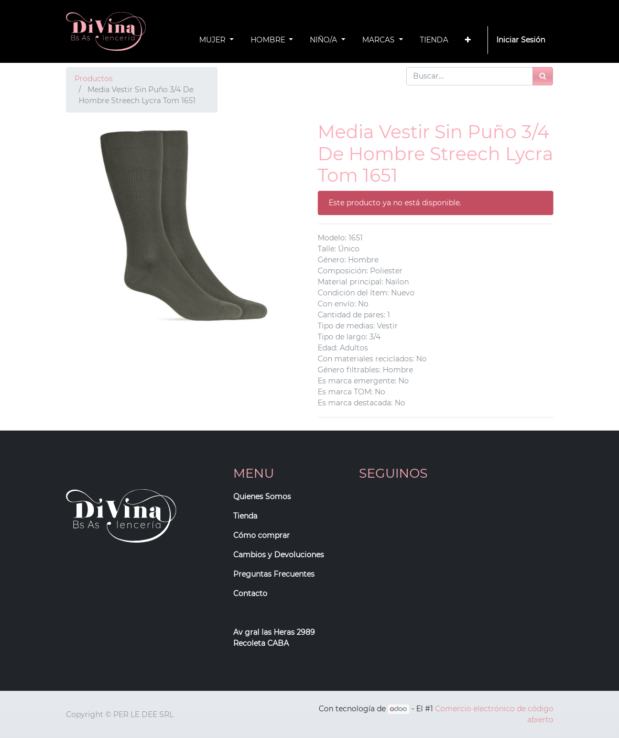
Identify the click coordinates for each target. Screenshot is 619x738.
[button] (468, 40)
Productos (93, 78)
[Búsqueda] (543, 76)
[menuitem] (434, 40)
